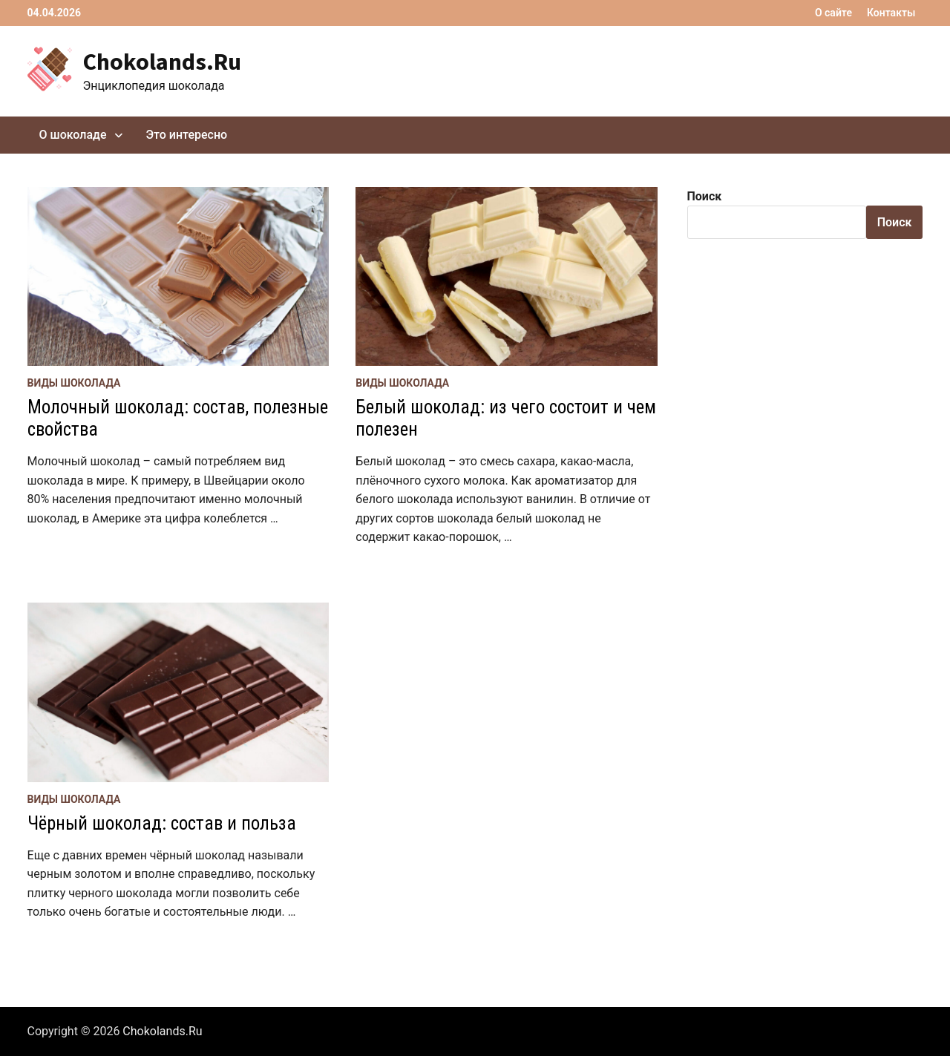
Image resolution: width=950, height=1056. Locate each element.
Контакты (891, 13)
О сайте (833, 13)
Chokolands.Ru (162, 61)
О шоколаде (73, 135)
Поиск (704, 196)
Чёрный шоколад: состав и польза (161, 823)
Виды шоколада (74, 383)
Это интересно (187, 135)
